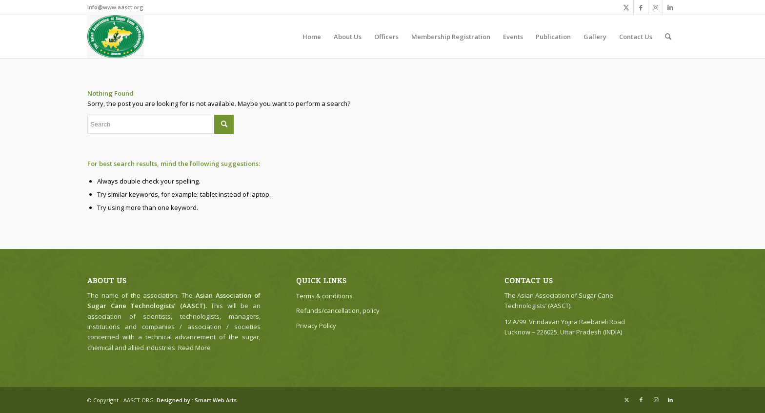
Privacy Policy (316, 325)
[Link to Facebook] (641, 7)
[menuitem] (311, 36)
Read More (194, 347)
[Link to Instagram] (655, 7)
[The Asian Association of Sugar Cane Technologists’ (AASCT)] (115, 36)
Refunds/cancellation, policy (338, 310)
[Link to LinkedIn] (670, 7)
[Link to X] (626, 7)
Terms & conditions (324, 295)
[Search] (668, 36)
